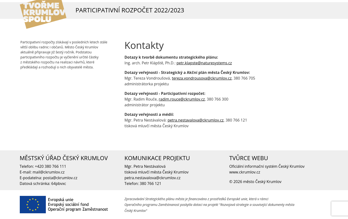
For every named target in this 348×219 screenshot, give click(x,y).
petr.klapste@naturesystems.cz (204, 63)
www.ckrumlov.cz (244, 172)
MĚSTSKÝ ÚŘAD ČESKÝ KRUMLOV (64, 158)
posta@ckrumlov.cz (60, 177)
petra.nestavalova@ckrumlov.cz (195, 120)
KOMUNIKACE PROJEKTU (157, 158)
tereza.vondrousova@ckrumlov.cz (202, 78)
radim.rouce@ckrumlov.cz (182, 99)
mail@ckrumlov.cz (49, 172)
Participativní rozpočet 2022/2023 (130, 10)
